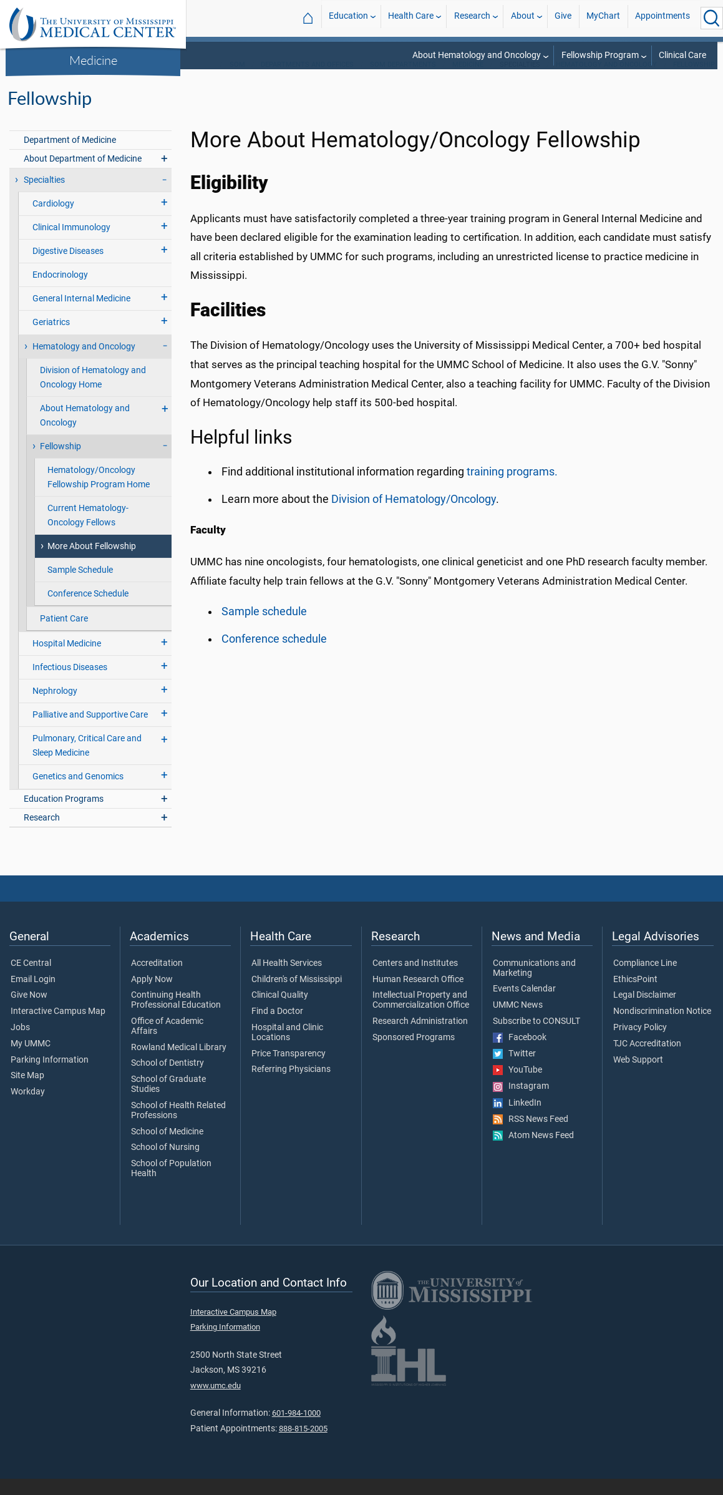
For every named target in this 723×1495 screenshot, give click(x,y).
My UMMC (31, 1060)
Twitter (514, 1070)
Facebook (519, 1054)
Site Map (27, 1092)
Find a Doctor (277, 1028)
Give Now (29, 1011)
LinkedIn (517, 1119)
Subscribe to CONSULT (536, 1038)
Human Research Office (417, 996)
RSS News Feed (530, 1136)
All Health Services (286, 980)
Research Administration (420, 1038)
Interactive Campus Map (58, 1028)
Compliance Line (645, 980)
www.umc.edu (215, 1401)
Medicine (93, 60)
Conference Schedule (88, 610)
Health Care (411, 17)
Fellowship (694, 81)
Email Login (33, 996)
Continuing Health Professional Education (176, 1016)
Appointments (662, 17)
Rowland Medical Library (178, 1064)
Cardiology (53, 220)
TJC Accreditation (647, 1060)
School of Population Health (171, 1185)
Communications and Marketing (534, 985)
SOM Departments (403, 81)
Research (472, 17)
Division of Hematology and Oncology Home (93, 393)
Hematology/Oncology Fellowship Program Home (98, 493)
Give (563, 17)
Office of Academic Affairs (167, 1043)
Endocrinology (60, 291)
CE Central (31, 980)
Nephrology (54, 707)
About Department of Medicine (83, 175)
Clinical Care (682, 55)
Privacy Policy (640, 1044)
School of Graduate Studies (168, 1101)
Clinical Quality (279, 1011)
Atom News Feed (533, 1152)
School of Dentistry (167, 1079)
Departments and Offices (307, 81)
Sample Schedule (80, 586)
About (523, 17)
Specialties (44, 196)
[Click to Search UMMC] (712, 18)
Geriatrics (51, 338)
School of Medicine (167, 1148)
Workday (28, 1108)
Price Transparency (288, 1070)
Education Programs (64, 815)
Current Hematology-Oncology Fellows (88, 531)
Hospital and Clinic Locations (287, 1049)
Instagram (521, 1103)
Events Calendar (524, 1005)
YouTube (517, 1086)
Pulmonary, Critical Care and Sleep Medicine (87, 761)
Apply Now (152, 996)
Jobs (20, 1044)
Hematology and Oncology (606, 81)
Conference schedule (274, 655)
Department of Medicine (70, 156)
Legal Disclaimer (644, 1011)
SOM (237, 81)
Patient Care (64, 635)
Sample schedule (264, 627)
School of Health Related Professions (178, 1127)
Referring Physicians (291, 1086)
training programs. (512, 488)
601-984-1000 (296, 1429)
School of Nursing (165, 1164)
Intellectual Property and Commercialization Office (420, 1016)
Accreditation (157, 980)
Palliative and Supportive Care (90, 731)
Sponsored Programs (413, 1054)
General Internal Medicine (81, 314)
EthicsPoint (635, 996)
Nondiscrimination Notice (662, 1028)
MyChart (603, 17)
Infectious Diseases (69, 683)
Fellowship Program (600, 55)
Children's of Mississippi (296, 996)
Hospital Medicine (66, 660)
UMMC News (518, 1021)
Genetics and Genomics (78, 792)
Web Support (638, 1076)
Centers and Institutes (415, 980)
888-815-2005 (303, 1444)
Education (348, 17)
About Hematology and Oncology (476, 55)
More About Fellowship (91, 562)
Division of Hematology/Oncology (413, 515)
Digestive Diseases (68, 267)
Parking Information (50, 1076)
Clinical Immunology (71, 243)
